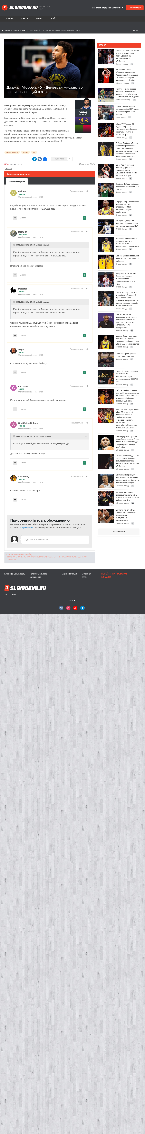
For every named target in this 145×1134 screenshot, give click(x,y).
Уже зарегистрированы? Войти (107, 8)
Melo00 (22, 191)
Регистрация (135, 8)
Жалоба (8, 169)
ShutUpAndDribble (28, 423)
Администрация (69, 574)
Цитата (23, 218)
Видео (39, 18)
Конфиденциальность (14, 574)
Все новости (119, 532)
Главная (8, 18)
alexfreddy (23, 476)
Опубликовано (30, 197)
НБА (6, 164)
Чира (21, 349)
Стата (24, 18)
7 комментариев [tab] (17, 181)
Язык (72, 600)
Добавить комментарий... (37, 539)
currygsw (23, 386)
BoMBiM (22, 232)
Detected (22, 288)
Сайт (54, 18)
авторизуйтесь (26, 527)
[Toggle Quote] (14, 245)
